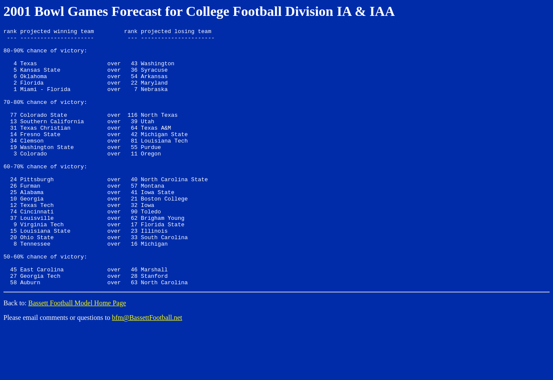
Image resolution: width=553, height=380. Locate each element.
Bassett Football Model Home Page (77, 354)
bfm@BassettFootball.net (147, 369)
